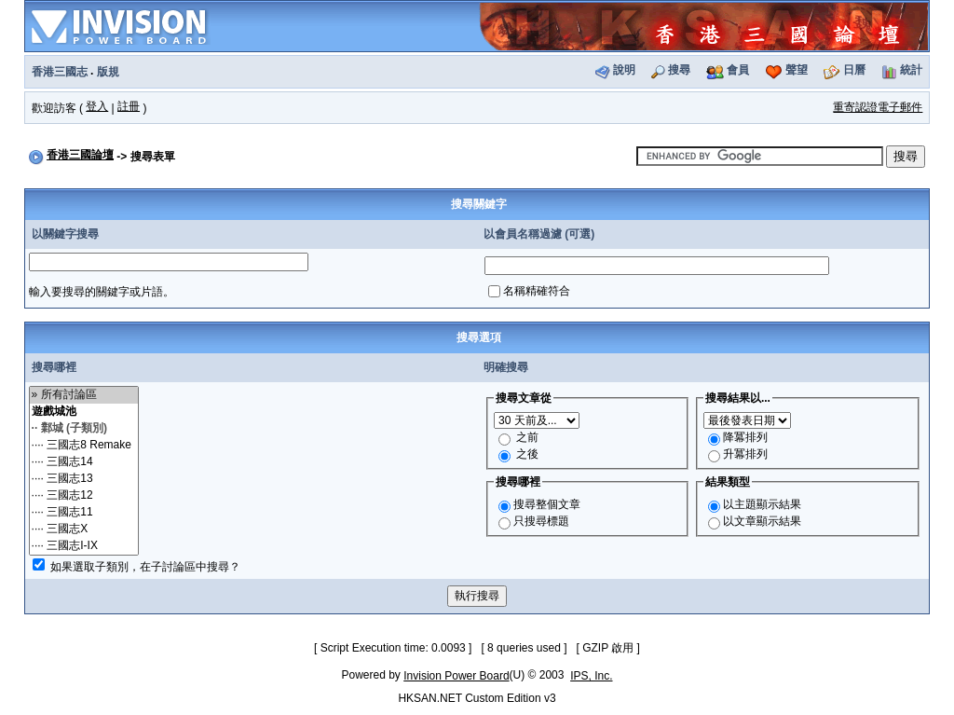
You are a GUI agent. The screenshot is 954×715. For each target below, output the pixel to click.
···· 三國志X (84, 529)
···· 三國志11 (84, 512)
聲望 (796, 69)
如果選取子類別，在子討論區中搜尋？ (145, 566)
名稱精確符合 (536, 290)
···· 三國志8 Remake (84, 445)
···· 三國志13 (84, 479)
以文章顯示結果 (762, 521)
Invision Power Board (456, 675)
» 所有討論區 (84, 395)
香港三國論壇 (80, 154)
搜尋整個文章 (546, 504)
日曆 (854, 69)
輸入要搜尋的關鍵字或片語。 (101, 291)
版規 (108, 71)
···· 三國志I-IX (84, 546)
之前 (527, 437)
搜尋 (679, 69)
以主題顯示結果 (762, 504)
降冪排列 (745, 437)
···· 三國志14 (84, 462)
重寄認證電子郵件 (877, 107)
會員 (738, 69)
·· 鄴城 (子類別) (84, 428)
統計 (911, 69)
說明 (624, 69)
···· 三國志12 (84, 496)
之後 (527, 454)
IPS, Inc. (591, 675)
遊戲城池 (84, 412)
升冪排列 (745, 454)
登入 (97, 106)
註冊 (128, 106)
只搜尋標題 (541, 521)
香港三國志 (60, 71)
